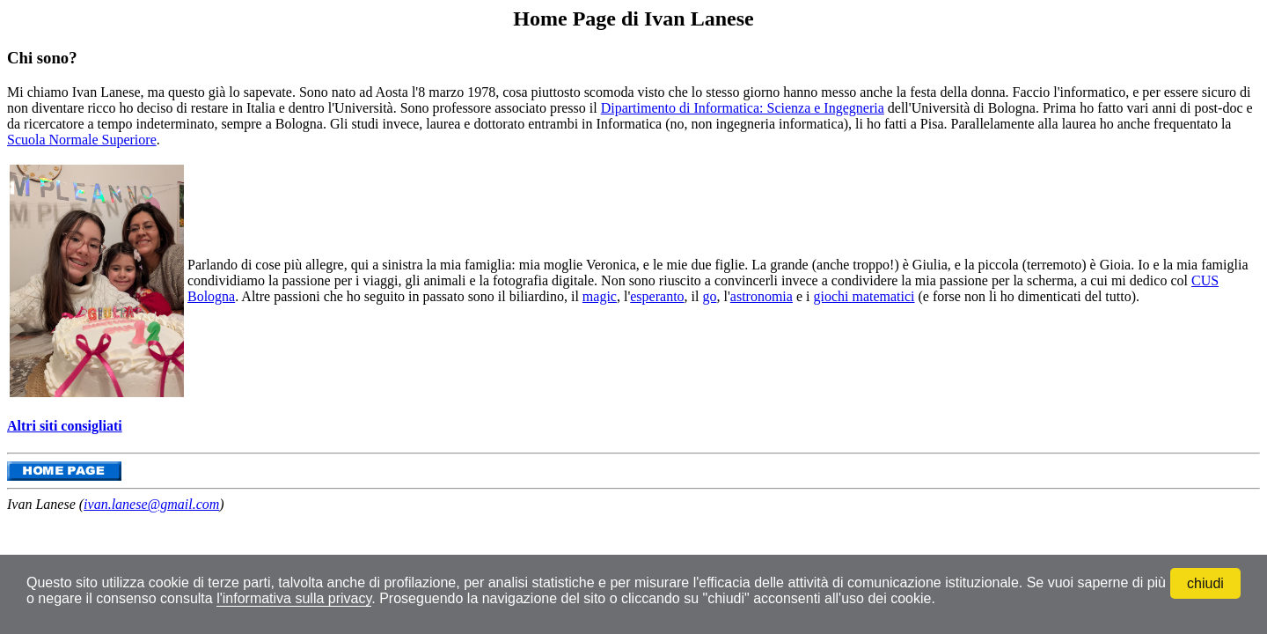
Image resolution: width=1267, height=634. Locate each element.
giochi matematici (863, 296)
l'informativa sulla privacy (293, 598)
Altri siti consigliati (64, 425)
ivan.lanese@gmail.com (151, 504)
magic (599, 296)
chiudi (1205, 583)
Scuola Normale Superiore (82, 139)
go (709, 296)
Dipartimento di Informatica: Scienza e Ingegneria (742, 107)
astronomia (761, 296)
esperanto (657, 296)
